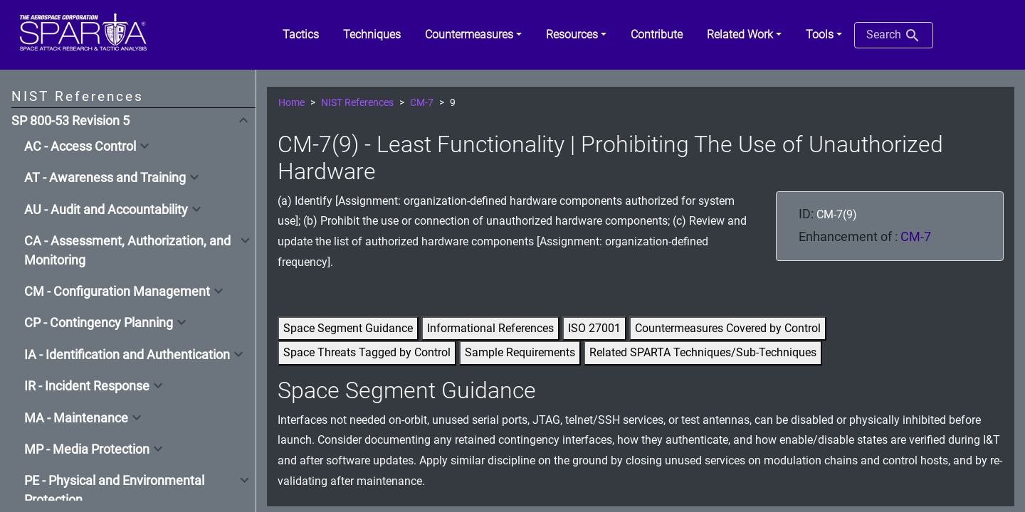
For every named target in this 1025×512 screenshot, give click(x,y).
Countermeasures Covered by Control (728, 328)
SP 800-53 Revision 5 (70, 121)
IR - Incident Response (86, 386)
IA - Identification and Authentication (127, 355)
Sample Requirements (520, 352)
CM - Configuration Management (117, 291)
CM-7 (421, 103)
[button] (473, 35)
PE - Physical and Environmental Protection (114, 490)
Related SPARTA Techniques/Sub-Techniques (702, 352)
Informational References (490, 328)
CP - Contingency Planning (98, 323)
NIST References (357, 103)
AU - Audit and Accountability (106, 210)
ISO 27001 (594, 328)
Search (893, 35)
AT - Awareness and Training (105, 178)
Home (291, 103)
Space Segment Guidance (348, 328)
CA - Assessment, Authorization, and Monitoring (127, 250)
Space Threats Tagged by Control (367, 352)
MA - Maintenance (76, 418)
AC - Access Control (80, 146)
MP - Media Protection (86, 449)
